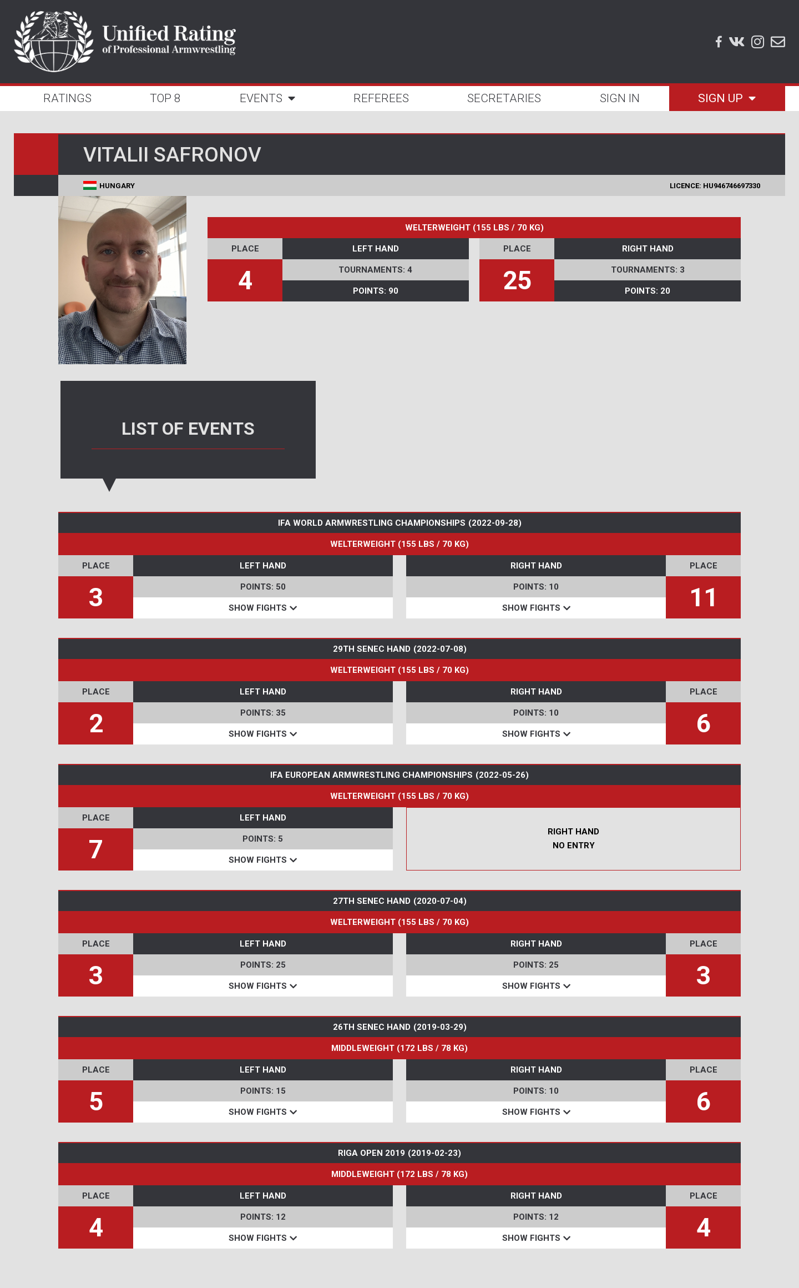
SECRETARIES (504, 98)
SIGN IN (620, 98)
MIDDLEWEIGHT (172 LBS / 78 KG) (399, 1048)
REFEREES (381, 98)
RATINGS (67, 98)
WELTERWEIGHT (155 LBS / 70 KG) (474, 228)
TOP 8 (165, 98)
